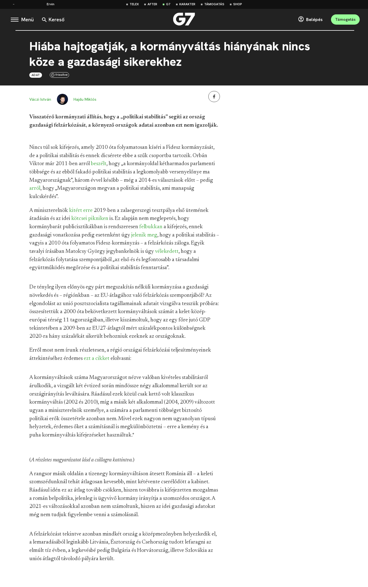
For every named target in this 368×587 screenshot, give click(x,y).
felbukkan (150, 229)
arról (34, 190)
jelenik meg (144, 237)
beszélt (98, 165)
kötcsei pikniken (89, 220)
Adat (35, 77)
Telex (134, 4)
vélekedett (166, 253)
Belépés (304, 20)
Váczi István (40, 101)
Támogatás (214, 4)
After (152, 4)
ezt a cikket (96, 360)
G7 (168, 4)
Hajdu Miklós (87, 101)
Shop (237, 4)
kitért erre (81, 212)
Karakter (187, 4)
